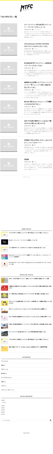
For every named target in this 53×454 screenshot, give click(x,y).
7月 (3, 420)
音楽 (2, 383)
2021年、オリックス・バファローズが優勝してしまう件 (23, 258)
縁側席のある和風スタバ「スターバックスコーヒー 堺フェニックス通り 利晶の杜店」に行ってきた (37, 91)
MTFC (28, 451)
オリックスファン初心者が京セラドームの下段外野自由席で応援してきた (27, 349)
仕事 (34, 115)
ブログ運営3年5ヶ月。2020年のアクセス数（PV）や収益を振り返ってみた (27, 265)
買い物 (3, 391)
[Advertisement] (26, 219)
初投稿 (26, 175)
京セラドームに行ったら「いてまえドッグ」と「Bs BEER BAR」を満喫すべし (28, 327)
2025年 (3, 418)
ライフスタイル (37, 29)
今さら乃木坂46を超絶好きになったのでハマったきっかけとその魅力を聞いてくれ (30, 334)
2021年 (3, 423)
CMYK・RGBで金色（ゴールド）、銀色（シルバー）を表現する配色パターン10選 (29, 296)
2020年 (3, 426)
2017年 (3, 432)
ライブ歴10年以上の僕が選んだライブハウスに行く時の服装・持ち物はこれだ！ (29, 311)
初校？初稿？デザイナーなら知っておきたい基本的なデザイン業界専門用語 (28, 365)
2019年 (3, 428)
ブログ (34, 177)
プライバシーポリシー (6, 408)
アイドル (35, 51)
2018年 (3, 430)
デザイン (3, 387)
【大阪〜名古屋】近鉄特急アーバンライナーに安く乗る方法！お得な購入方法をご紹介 (30, 342)
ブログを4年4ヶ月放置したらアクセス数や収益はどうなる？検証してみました (28, 250)
